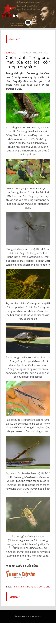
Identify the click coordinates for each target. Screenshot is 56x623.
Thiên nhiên (19, 586)
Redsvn (14, 39)
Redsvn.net (36, 616)
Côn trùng (44, 586)
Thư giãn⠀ (27, 52)
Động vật (32, 586)
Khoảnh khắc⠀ (41, 52)
